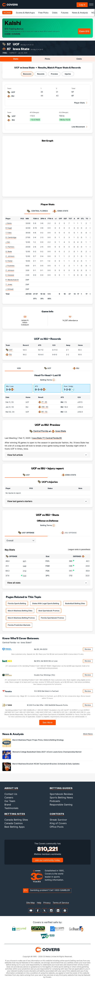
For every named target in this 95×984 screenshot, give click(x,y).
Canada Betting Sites (16, 819)
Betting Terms (47, 380)
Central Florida (40, 431)
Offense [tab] (26, 533)
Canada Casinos (13, 823)
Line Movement (78, 127)
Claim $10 (84, 31)
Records (40, 74)
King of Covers (58, 823)
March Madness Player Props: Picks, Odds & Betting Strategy (38, 740)
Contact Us (10, 793)
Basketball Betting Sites (75, 603)
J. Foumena (10, 266)
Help (39, 902)
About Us (11, 788)
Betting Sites (14, 813)
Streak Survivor (58, 819)
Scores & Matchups (25, 12)
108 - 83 (45, 407)
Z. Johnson (10, 270)
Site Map (30, 902)
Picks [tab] (47, 59)
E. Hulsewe (10, 275)
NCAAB (7, 12)
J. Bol (8, 242)
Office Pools (56, 826)
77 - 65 (44, 402)
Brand (7, 804)
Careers (8, 797)
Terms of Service (61, 902)
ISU (10, 354)
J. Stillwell (9, 289)
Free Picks (43, 12)
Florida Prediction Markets (19, 625)
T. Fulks (9, 233)
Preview (54, 74)
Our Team (9, 801)
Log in (82, 4)
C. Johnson (10, 256)
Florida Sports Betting (17, 603)
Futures (64, 12)
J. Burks (9, 223)
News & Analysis (80, 12)
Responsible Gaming (61, 804)
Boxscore (27, 74)
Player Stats (79, 103)
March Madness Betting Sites (20, 611)
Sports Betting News (61, 797)
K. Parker (9, 261)
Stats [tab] (15, 59)
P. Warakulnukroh (12, 280)
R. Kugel (9, 228)
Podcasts (55, 801)
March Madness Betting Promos (21, 618)
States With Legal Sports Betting (45, 603)
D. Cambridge (11, 237)
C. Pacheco (10, 247)
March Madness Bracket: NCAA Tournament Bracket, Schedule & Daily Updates (45, 764)
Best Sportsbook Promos (49, 611)
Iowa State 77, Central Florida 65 (47, 438)
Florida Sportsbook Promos (52, 618)
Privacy (47, 902)
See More (48, 722)
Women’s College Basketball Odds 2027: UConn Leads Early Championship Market (46, 752)
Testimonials (11, 808)
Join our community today (47, 860)
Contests (57, 813)
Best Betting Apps (14, 826)
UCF (16, 44)
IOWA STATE (69, 474)
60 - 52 (44, 412)
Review (88, 649)
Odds (54, 12)
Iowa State (21, 49)
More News (88, 734)
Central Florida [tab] (37, 211)
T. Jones (9, 284)
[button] (47, 455)
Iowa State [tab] (60, 211)
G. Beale (9, 251)
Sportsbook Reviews (61, 793)
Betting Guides (61, 788)
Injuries (68, 74)
